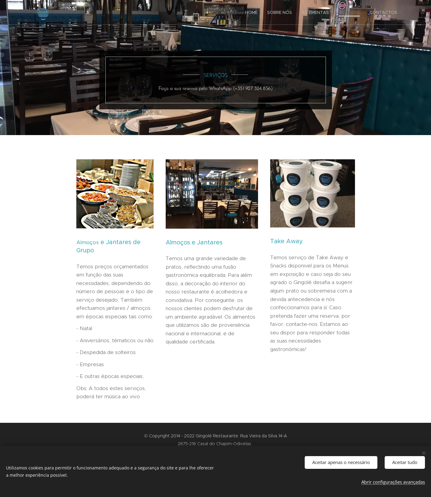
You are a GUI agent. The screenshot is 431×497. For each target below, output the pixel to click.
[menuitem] (253, 12)
